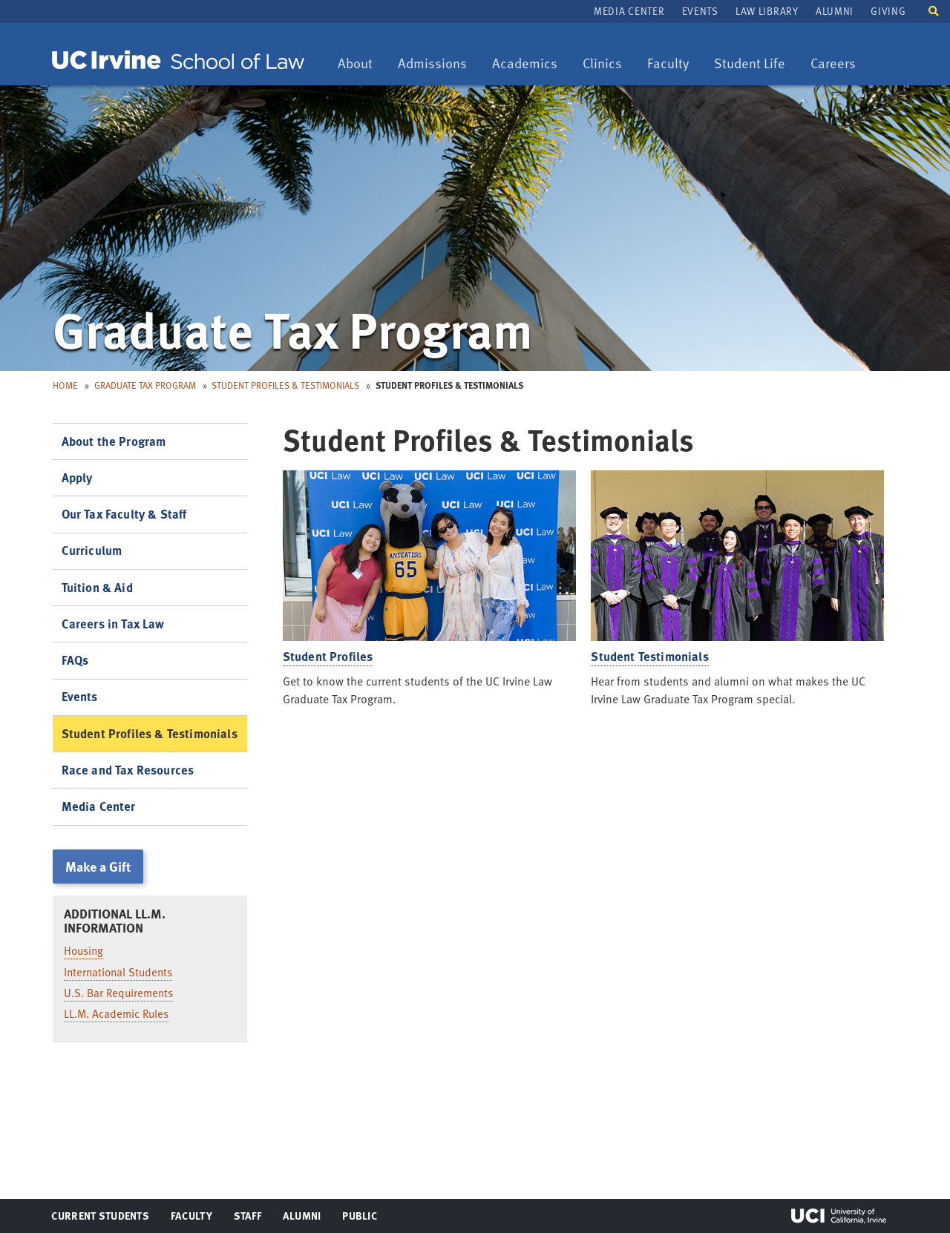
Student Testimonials (649, 656)
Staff (252, 1219)
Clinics (607, 64)
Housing (83, 950)
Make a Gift (98, 866)
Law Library (767, 11)
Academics (524, 64)
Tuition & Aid (97, 587)
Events (700, 11)
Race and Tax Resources (128, 769)
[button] (933, 10)
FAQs (75, 660)
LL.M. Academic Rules (116, 1013)
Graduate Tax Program (145, 385)
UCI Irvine (838, 1216)
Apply (77, 477)
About (360, 64)
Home (65, 385)
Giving (888, 11)
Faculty (673, 64)
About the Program (114, 441)
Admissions (432, 64)
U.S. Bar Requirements (118, 992)
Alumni (835, 11)
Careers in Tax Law (113, 623)
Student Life (749, 64)
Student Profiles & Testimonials (285, 385)
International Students (118, 972)
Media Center (629, 11)
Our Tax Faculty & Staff (124, 513)
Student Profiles (328, 656)
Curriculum (92, 550)
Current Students (99, 1219)
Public (360, 1219)
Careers (838, 64)
